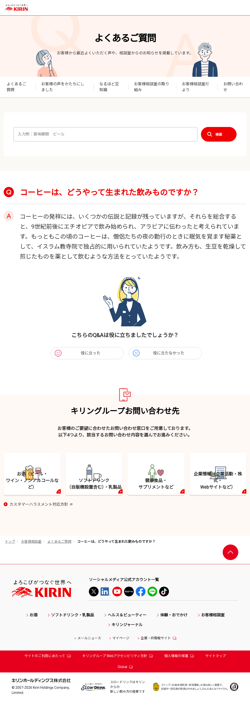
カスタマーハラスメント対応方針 (41, 531)
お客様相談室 (31, 568)
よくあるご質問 (59, 568)
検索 (219, 134)
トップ (10, 568)
